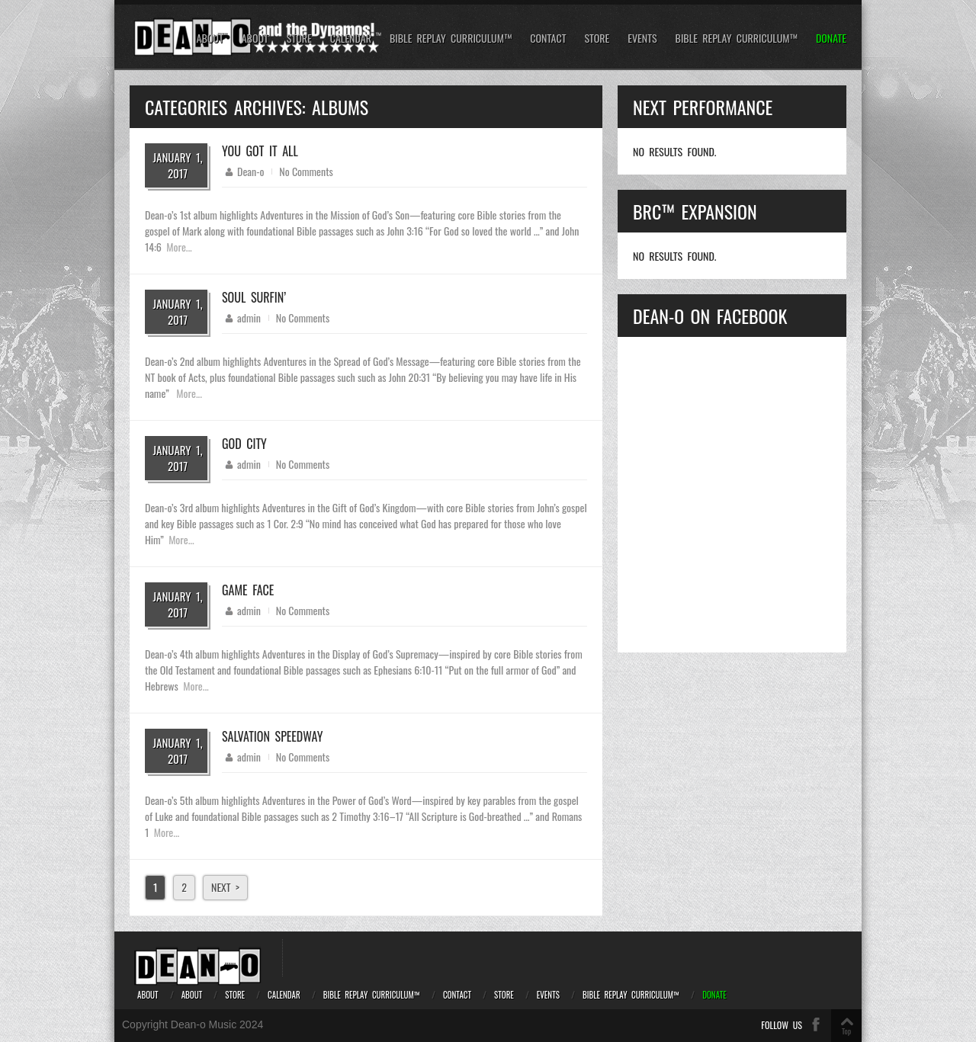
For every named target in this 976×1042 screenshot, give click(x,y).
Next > (225, 887)
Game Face (248, 590)
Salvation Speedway (272, 736)
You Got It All (260, 151)
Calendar (350, 38)
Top (846, 1031)
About (210, 38)
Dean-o (250, 171)
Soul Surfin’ (254, 297)
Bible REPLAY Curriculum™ (451, 38)
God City (244, 443)
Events (642, 38)
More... (178, 247)
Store (299, 38)
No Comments (305, 171)
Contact (548, 38)
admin (249, 317)
